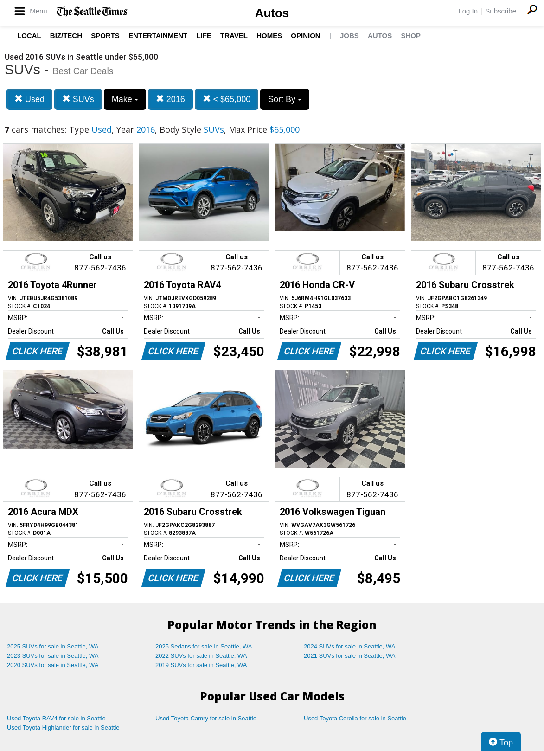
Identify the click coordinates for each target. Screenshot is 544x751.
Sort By (284, 99)
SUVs (78, 99)
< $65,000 (227, 99)
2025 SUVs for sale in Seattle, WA (53, 646)
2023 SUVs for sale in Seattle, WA (53, 655)
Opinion (305, 35)
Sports (105, 35)
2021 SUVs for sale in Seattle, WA (350, 655)
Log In (468, 11)
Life (203, 35)
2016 (170, 99)
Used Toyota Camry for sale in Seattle (205, 718)
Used (29, 99)
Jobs (349, 35)
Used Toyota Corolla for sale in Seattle (355, 718)
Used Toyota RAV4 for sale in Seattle (56, 718)
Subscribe (500, 11)
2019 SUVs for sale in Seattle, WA (201, 664)
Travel (234, 35)
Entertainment (157, 35)
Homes (269, 35)
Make (125, 99)
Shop (411, 35)
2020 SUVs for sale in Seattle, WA (53, 664)
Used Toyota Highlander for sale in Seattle (63, 727)
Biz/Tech (66, 35)
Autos (272, 13)
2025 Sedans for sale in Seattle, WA (203, 646)
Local (29, 35)
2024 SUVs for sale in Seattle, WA (350, 646)
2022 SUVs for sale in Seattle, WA (201, 655)
